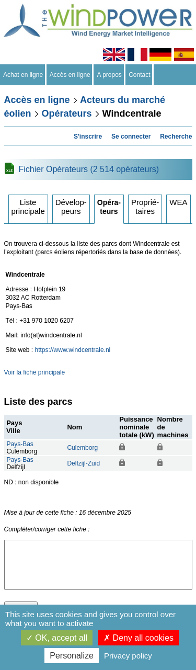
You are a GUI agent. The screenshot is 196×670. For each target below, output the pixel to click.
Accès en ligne (70, 74)
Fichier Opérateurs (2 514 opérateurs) (89, 169)
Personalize (72, 655)
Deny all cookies (138, 637)
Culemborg (82, 447)
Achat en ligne (23, 74)
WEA (178, 202)
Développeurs (71, 206)
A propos (109, 74)
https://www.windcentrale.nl (73, 350)
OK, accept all (56, 637)
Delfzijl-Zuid (83, 463)
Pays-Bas (20, 444)
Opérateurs (67, 113)
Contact (139, 74)
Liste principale (28, 206)
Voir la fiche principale (34, 372)
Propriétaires (145, 206)
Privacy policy (128, 655)
